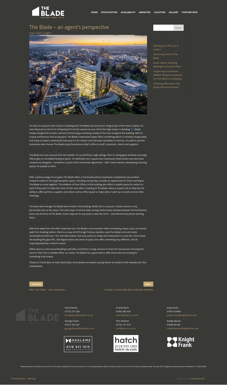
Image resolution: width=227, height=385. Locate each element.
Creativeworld (197, 378)
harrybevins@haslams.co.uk (79, 315)
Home (94, 12)
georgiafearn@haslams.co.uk (79, 328)
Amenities (145, 12)
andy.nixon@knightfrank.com (182, 315)
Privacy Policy (18, 378)
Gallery (173, 12)
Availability (128, 12)
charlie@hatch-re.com (127, 315)
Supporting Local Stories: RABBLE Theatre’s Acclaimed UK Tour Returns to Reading (167, 75)
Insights (47, 32)
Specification (109, 12)
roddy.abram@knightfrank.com (183, 328)
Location (159, 12)
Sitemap (31, 378)
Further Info (190, 12)
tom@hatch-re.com (125, 328)
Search (178, 27)
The (132, 129)
